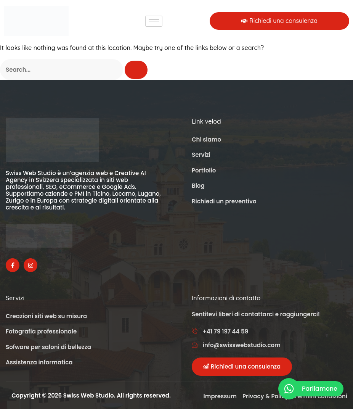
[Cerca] (136, 70)
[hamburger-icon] (153, 21)
